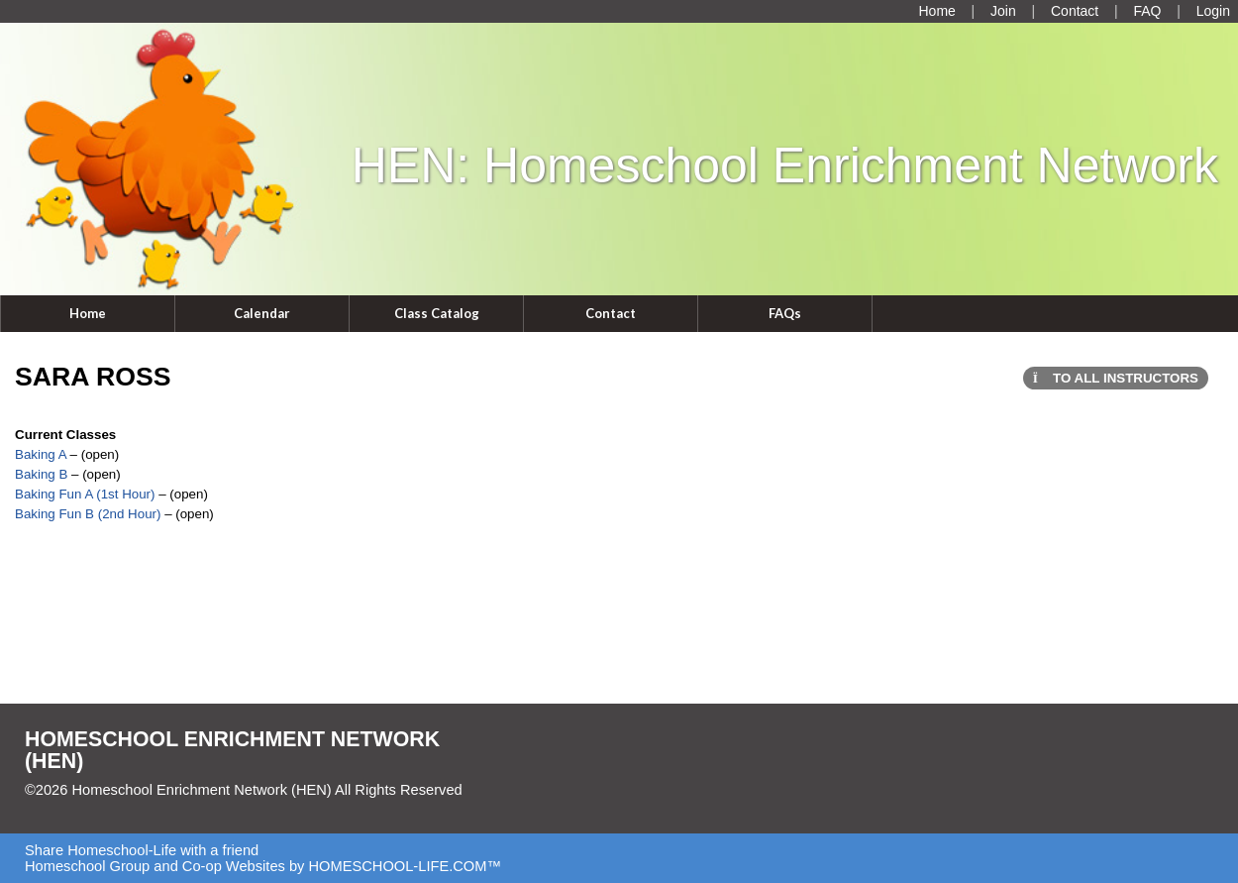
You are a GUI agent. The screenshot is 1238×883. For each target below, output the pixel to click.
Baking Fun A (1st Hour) (85, 494)
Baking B (41, 474)
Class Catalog (436, 313)
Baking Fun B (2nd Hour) (87, 513)
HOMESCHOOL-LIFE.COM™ (404, 866)
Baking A (42, 454)
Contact (610, 313)
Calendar (262, 313)
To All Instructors (1115, 378)
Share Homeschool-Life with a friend (141, 850)
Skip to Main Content (107, 806)
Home (87, 313)
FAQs (785, 313)
